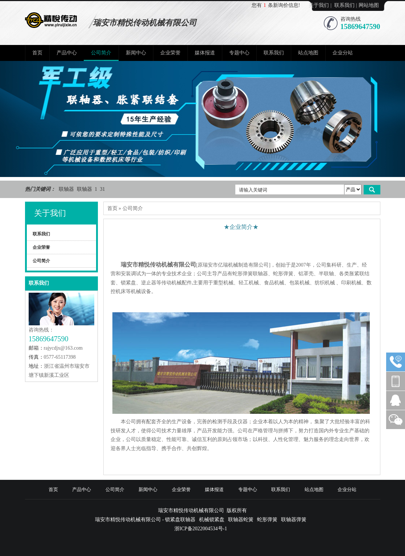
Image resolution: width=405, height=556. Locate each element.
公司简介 (101, 52)
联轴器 (67, 189)
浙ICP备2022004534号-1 (200, 528)
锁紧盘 (128, 282)
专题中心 (239, 52)
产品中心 (67, 52)
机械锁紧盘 (211, 519)
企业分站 (342, 52)
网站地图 (369, 5)
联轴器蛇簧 (240, 519)
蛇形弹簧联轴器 (250, 273)
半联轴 (326, 273)
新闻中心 (136, 52)
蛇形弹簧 (283, 273)
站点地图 (308, 52)
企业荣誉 (170, 52)
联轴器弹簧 (293, 519)
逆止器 (148, 282)
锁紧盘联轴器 (180, 519)
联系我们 (344, 5)
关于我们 (319, 5)
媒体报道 (205, 52)
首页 (37, 52)
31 (102, 189)
